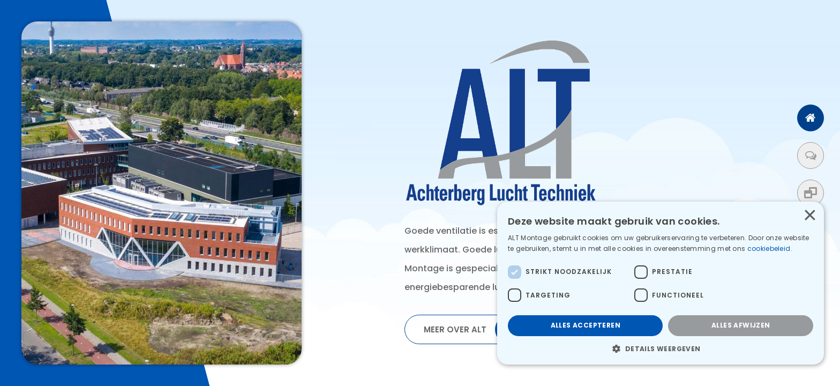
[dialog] (660, 283)
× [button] (809, 215)
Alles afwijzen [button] (740, 325)
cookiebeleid (769, 248)
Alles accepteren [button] (585, 325)
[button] (660, 348)
